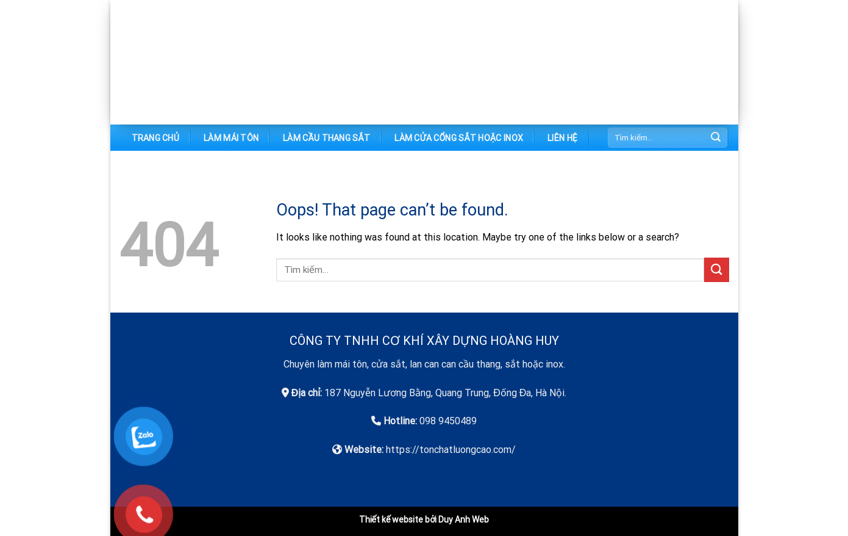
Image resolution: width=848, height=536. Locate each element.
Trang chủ (156, 138)
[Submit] (715, 138)
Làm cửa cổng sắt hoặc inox (458, 138)
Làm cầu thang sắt (326, 138)
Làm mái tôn (231, 138)
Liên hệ (562, 138)
